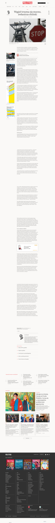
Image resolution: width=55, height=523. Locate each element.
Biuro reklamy (7, 507)
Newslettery (41, 474)
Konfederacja (7, 492)
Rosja (6, 502)
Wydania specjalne (8, 475)
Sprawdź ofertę (35, 250)
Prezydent (7, 493)
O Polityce (7, 511)
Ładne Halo (34, 516)
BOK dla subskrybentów (8, 510)
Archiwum (41, 484)
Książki (18, 484)
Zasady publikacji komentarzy (20, 507)
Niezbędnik (7, 482)
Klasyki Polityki (42, 482)
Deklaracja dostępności (20, 510)
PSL (6, 490)
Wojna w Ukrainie (8, 497)
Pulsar (18, 498)
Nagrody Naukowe (19, 502)
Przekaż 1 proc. (42, 480)
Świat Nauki (7, 480)
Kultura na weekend (30, 485)
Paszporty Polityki (19, 492)
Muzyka (18, 485)
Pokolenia (29, 496)
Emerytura (18, 477)
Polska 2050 (7, 491)
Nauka (17, 497)
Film (17, 486)
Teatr (17, 490)
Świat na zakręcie (30, 486)
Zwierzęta (41, 483)
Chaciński (29, 477)
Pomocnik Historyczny (9, 476)
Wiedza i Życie (19, 501)
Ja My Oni (7, 481)
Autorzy (41, 485)
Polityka (7, 474)
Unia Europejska (8, 498)
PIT (17, 475)
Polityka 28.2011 (19, 328)
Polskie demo (30, 492)
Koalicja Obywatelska (8, 486)
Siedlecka (29, 474)
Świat (6, 496)
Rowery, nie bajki (30, 491)
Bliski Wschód (7, 501)
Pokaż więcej (27, 438)
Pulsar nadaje (30, 493)
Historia (41, 477)
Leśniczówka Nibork (14, 516)
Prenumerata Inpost (42, 490)
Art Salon (18, 494)
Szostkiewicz (30, 476)
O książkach (29, 487)
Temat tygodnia (30, 484)
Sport (40, 481)
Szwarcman (29, 475)
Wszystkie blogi (30, 480)
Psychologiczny (30, 490)
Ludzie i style (41, 475)
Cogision (32, 516)
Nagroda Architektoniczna (20, 493)
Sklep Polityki (41, 489)
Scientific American (8, 477)
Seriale (18, 487)
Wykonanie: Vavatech (38, 516)
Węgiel (18, 476)
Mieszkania (18, 474)
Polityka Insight (9, 516)
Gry (17, 491)
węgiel (18, 331)
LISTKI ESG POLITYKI (20, 480)
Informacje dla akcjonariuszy (20, 511)
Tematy (41, 486)
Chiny (6, 503)
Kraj (6, 485)
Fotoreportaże (41, 476)
